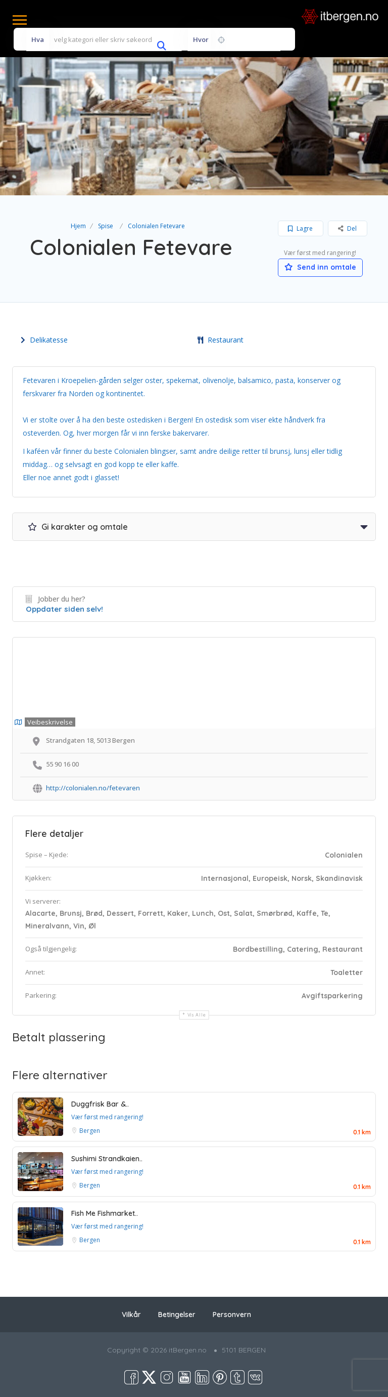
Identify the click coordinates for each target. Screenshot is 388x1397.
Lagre (300, 228)
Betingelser (177, 1314)
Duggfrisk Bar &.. (100, 1104)
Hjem (78, 226)
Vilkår (131, 1314)
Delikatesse (44, 340)
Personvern (232, 1314)
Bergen (89, 1130)
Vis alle (196, 1015)
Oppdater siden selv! (64, 609)
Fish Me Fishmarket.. (104, 1213)
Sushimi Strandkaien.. (106, 1158)
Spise (105, 226)
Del (347, 228)
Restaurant (221, 340)
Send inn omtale (320, 267)
